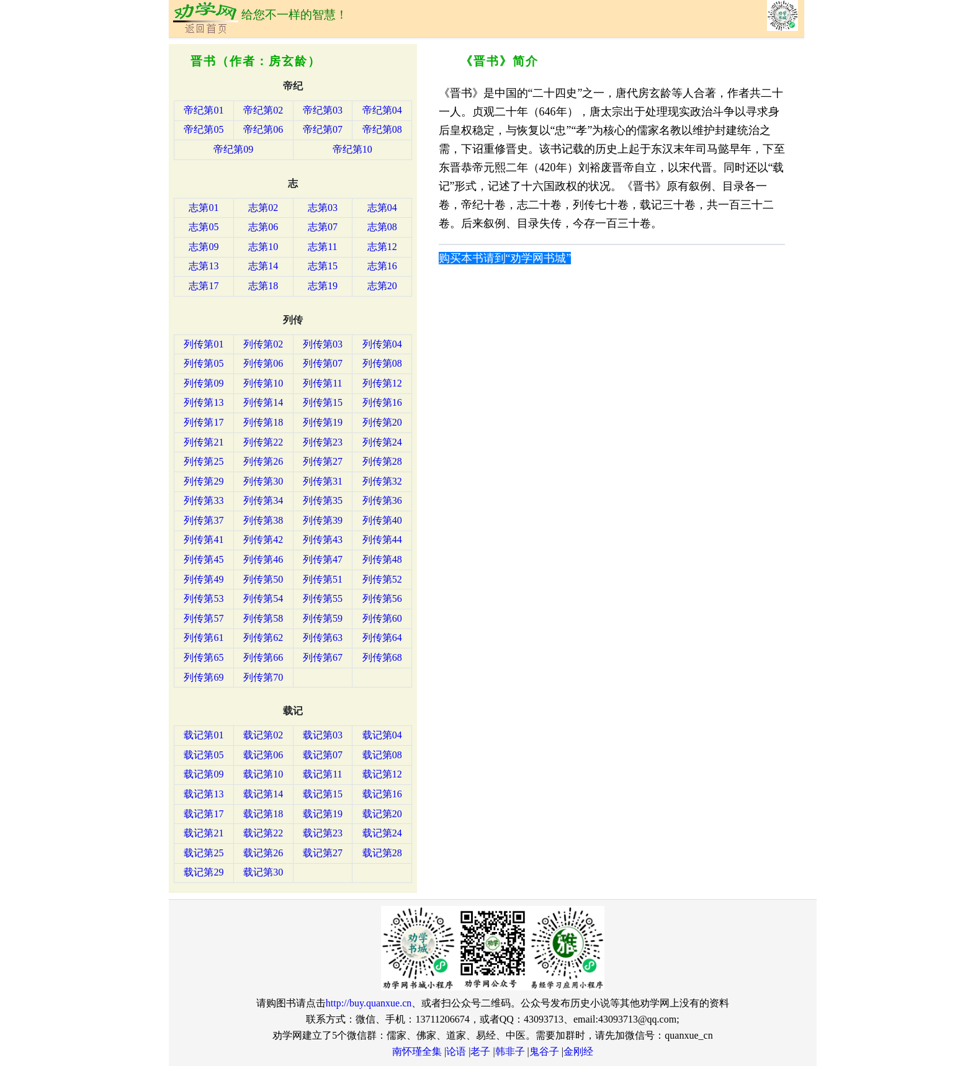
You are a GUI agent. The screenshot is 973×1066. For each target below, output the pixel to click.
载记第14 (263, 794)
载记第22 (263, 833)
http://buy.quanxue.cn (369, 1003)
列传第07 (323, 363)
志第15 (323, 266)
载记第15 (323, 794)
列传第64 (382, 637)
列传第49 (203, 579)
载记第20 (382, 813)
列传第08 (382, 363)
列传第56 (382, 598)
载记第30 (263, 872)
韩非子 (510, 1051)
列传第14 (263, 402)
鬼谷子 (544, 1051)
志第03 (323, 207)
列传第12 (382, 383)
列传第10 (263, 383)
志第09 (203, 246)
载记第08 (382, 755)
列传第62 (263, 637)
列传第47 (323, 559)
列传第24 (382, 442)
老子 (480, 1051)
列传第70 (263, 677)
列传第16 (382, 402)
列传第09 (203, 383)
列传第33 (203, 500)
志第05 (203, 227)
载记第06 (263, 755)
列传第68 (382, 657)
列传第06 (263, 363)
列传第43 (323, 539)
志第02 (263, 207)
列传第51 (323, 579)
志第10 (263, 246)
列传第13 (203, 402)
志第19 (323, 285)
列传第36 (382, 500)
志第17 (203, 285)
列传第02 (263, 344)
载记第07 (323, 755)
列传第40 (382, 520)
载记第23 (323, 833)
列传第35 (323, 500)
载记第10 (263, 774)
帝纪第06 (263, 129)
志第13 (203, 266)
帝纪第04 (382, 110)
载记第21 (203, 833)
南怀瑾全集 (417, 1051)
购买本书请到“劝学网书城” (505, 258)
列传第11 (322, 383)
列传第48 (382, 559)
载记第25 (203, 853)
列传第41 (203, 539)
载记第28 (382, 853)
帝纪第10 (352, 149)
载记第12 (382, 774)
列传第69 (203, 677)
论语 (456, 1051)
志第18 (263, 285)
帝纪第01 (203, 110)
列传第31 (323, 481)
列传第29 (203, 481)
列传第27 (323, 461)
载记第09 (203, 774)
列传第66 (263, 657)
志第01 (203, 207)
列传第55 (323, 598)
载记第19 (323, 813)
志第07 (323, 227)
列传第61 (203, 637)
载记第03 (323, 735)
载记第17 (203, 813)
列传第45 (203, 559)
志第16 (382, 266)
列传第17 (203, 422)
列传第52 (382, 579)
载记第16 (382, 794)
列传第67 (323, 657)
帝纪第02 (263, 110)
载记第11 (322, 774)
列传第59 (323, 618)
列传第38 (263, 520)
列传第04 (382, 344)
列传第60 (382, 618)
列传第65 (203, 657)
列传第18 (263, 422)
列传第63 (323, 637)
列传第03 (323, 344)
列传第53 (203, 598)
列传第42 (263, 539)
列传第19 (323, 422)
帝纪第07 (323, 129)
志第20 (382, 285)
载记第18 (263, 813)
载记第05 (203, 755)
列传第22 (263, 442)
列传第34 (263, 500)
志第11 (322, 246)
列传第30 (263, 481)
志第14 (263, 266)
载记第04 (382, 735)
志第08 (382, 227)
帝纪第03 (323, 110)
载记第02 (263, 735)
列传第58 (263, 618)
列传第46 (263, 559)
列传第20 (382, 422)
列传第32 (382, 481)
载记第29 (203, 872)
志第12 (382, 246)
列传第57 (203, 618)
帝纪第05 (203, 129)
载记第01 (203, 735)
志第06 (263, 227)
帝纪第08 (382, 129)
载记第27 (323, 853)
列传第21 (203, 442)
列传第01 (203, 344)
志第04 (382, 207)
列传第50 (263, 579)
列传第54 (263, 598)
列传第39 (323, 520)
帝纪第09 (233, 149)
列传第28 (382, 461)
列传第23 (323, 442)
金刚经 (578, 1051)
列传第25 (203, 461)
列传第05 (203, 363)
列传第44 (382, 539)
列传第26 (263, 461)
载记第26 (263, 853)
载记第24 (382, 833)
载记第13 (203, 794)
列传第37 (203, 520)
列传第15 (323, 402)
